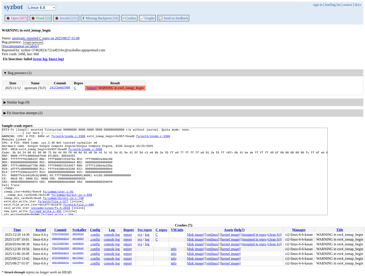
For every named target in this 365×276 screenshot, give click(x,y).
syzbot (13, 7)
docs (358, 5)
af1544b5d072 (60, 258)
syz (140, 234)
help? (239, 230)
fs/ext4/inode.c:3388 (68, 138)
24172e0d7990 (60, 88)
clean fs (273, 234)
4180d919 (77, 243)
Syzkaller (79, 230)
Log (112, 230)
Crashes (130, 18)
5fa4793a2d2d (60, 234)
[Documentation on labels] (20, 46)
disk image (195, 234)
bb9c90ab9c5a (60, 262)
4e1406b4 (77, 239)
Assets (228, 230)
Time (17, 230)
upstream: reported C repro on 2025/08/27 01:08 (46, 38)
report (127, 234)
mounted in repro (254, 234)
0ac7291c (77, 258)
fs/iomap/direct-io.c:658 (71, 208)
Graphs (147, 18)
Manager (299, 230)
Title (339, 230)
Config (95, 230)
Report (128, 230)
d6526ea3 (77, 234)
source (347, 5)
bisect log (56, 59)
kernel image (230, 234)
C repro (161, 230)
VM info (177, 230)
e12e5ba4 (77, 262)
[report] (92, 88)
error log (40, 59)
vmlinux (212, 234)
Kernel (41, 230)
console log (112, 234)
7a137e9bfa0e (60, 243)
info (174, 249)
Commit (60, 230)
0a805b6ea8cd (60, 239)
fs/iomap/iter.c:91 (58, 204)
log (147, 234)
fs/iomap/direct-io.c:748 (63, 212)
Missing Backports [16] (100, 18)
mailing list (333, 5)
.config (95, 234)
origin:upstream (33, 42)
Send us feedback (173, 18)
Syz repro (145, 230)
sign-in (317, 5)
